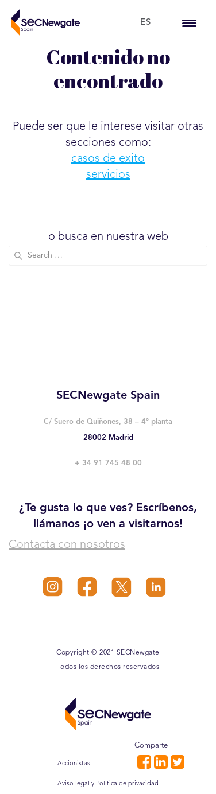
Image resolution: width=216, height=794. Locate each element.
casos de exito (108, 159)
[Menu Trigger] (189, 22)
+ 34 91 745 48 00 (108, 463)
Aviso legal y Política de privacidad (108, 784)
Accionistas (73, 764)
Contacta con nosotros (67, 545)
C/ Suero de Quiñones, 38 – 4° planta (108, 422)
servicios (108, 175)
